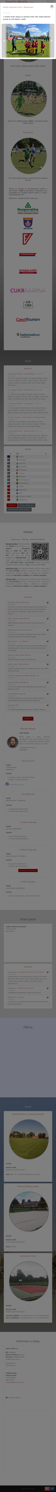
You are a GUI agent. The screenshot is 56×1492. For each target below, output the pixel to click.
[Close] (52, 6)
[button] (4, 41)
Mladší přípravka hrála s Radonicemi (18, 7)
